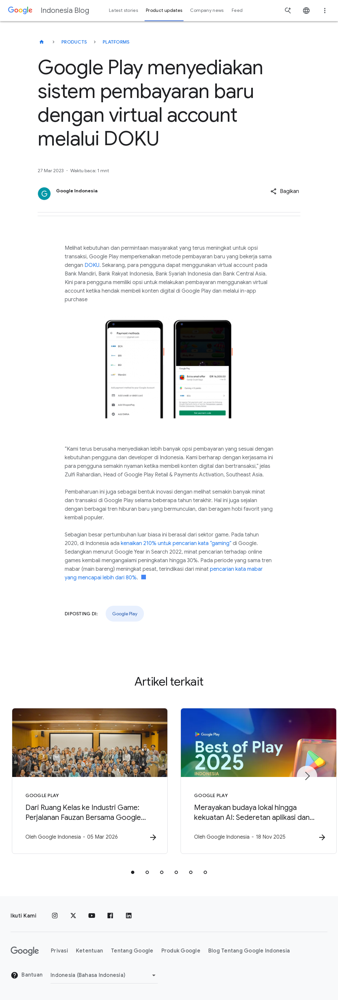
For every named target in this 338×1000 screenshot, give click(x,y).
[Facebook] (110, 916)
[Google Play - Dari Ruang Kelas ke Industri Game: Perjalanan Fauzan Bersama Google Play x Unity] (82, 781)
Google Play (124, 614)
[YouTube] (92, 916)
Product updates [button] (164, 10)
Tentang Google (132, 951)
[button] (284, 191)
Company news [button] (206, 10)
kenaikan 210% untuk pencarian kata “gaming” (176, 543)
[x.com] (73, 916)
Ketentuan (89, 951)
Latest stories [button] (123, 10)
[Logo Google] (25, 951)
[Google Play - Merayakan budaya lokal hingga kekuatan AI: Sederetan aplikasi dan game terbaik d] (255, 781)
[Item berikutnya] (307, 776)
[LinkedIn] (129, 916)
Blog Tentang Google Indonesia (249, 951)
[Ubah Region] (104, 975)
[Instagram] (55, 916)
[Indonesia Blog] (42, 42)
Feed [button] (237, 10)
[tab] (132, 872)
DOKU (91, 265)
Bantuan (27, 976)
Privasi (59, 951)
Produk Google (180, 951)
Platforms (116, 42)
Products (74, 42)
